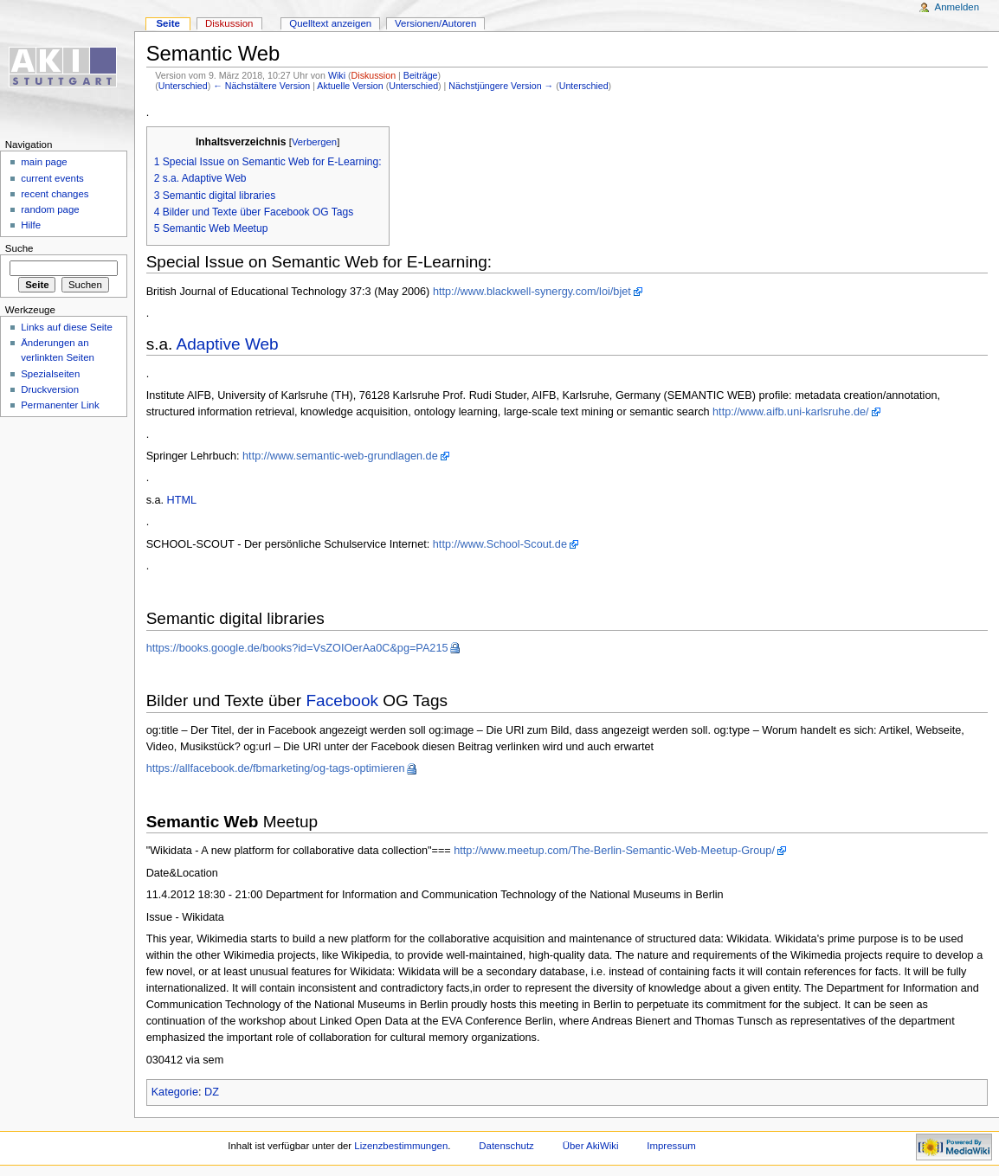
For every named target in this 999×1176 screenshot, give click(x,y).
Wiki (336, 75)
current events (52, 178)
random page (50, 209)
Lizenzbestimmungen (401, 1146)
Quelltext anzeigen (330, 23)
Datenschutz (506, 1146)
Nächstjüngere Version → (500, 85)
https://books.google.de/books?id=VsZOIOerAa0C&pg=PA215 (297, 648)
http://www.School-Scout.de (500, 544)
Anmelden (957, 7)
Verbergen (314, 142)
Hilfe (31, 225)
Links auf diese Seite (67, 327)
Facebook (342, 700)
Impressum (671, 1146)
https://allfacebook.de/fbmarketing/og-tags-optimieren (275, 768)
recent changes (54, 194)
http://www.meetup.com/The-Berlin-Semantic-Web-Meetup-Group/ (614, 851)
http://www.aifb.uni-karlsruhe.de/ (790, 412)
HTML (182, 500)
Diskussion (373, 75)
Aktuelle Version (350, 85)
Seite (167, 23)
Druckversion (50, 389)
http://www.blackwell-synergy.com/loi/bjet (532, 292)
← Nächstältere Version (261, 85)
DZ (211, 1092)
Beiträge (420, 75)
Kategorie (174, 1092)
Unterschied (183, 85)
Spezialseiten (50, 374)
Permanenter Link (60, 405)
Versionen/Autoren (435, 23)
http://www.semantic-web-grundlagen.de (340, 456)
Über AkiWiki (591, 1146)
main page (44, 162)
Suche (19, 248)
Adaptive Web (228, 344)
